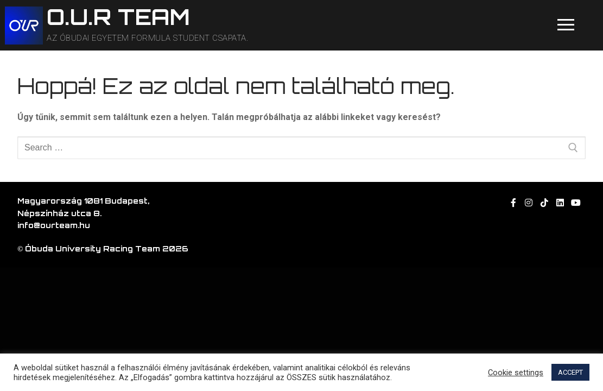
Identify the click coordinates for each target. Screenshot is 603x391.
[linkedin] (560, 203)
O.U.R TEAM (118, 17)
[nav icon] (566, 25)
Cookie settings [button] (515, 372)
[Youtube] (575, 203)
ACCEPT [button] (570, 372)
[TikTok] (545, 203)
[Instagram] (529, 203)
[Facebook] (513, 203)
